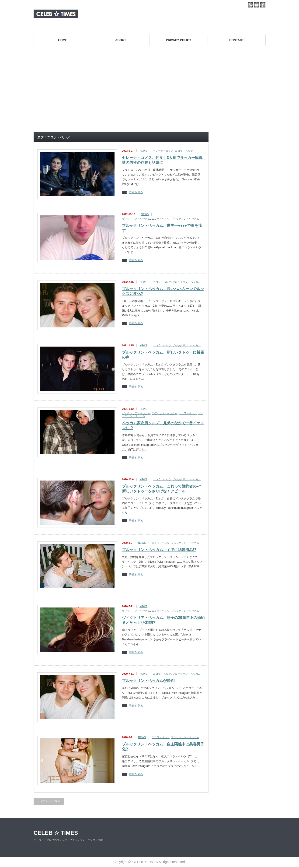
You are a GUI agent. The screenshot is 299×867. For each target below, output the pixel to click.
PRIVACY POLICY (178, 40)
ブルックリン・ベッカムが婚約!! (149, 681)
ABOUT (120, 40)
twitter (256, 4)
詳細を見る (136, 192)
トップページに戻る (48, 801)
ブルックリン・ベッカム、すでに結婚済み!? (159, 550)
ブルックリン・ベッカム (185, 218)
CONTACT (236, 40)
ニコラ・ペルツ (184, 150)
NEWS (143, 150)
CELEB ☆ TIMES (56, 833)
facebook (262, 4)
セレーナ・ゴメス (163, 150)
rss (250, 4)
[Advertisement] (149, 94)
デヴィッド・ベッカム (164, 413)
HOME (62, 40)
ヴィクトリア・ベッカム (136, 218)
